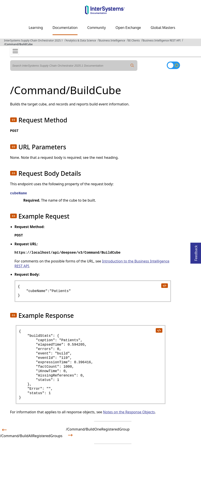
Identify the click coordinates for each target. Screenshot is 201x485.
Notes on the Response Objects (129, 412)
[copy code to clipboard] (164, 285)
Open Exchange (128, 27)
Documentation (65, 27)
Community (96, 27)
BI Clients (134, 40)
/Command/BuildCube (18, 44)
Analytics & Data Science (81, 40)
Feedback (195, 252)
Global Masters (163, 27)
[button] (13, 119)
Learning (36, 27)
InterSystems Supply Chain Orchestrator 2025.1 (33, 40)
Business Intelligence (112, 40)
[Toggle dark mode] (173, 65)
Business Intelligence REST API (161, 40)
